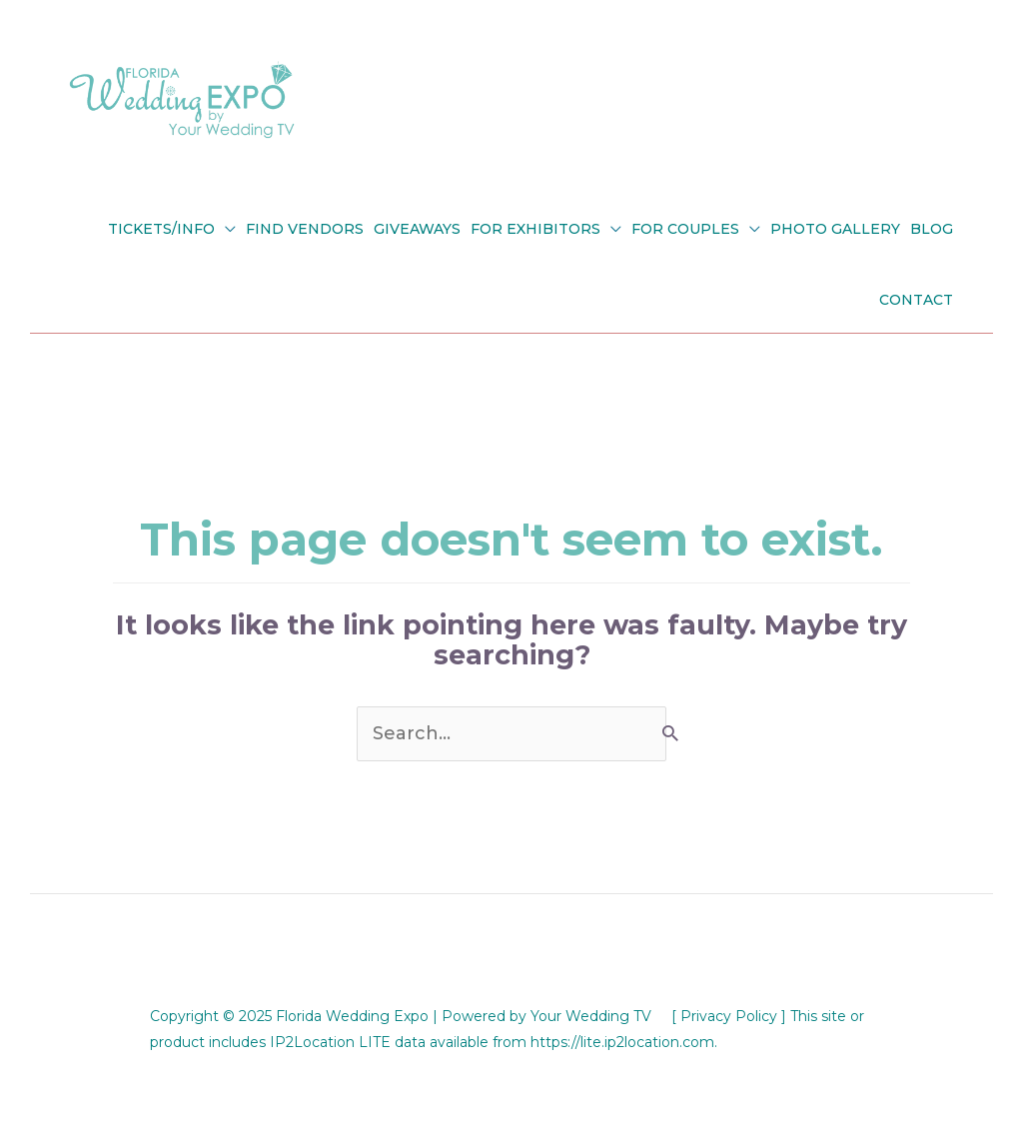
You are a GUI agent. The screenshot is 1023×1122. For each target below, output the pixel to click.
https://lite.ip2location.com (622, 1042)
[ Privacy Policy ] (728, 1016)
